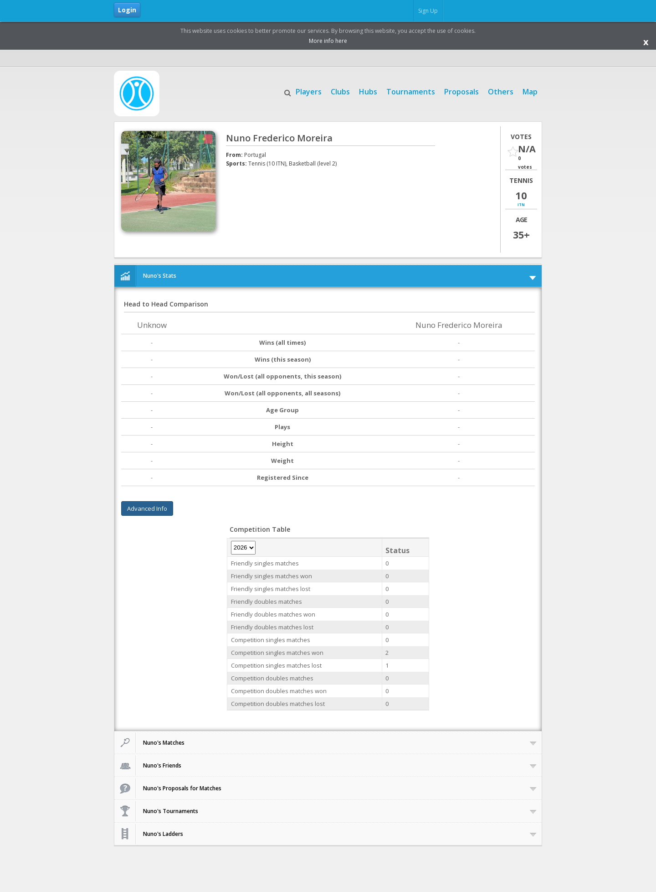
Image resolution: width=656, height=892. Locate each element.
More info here (328, 41)
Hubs (368, 91)
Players (309, 91)
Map (530, 91)
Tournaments (410, 91)
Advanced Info (147, 508)
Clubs (340, 91)
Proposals (461, 91)
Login (127, 9)
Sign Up (428, 11)
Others (500, 91)
